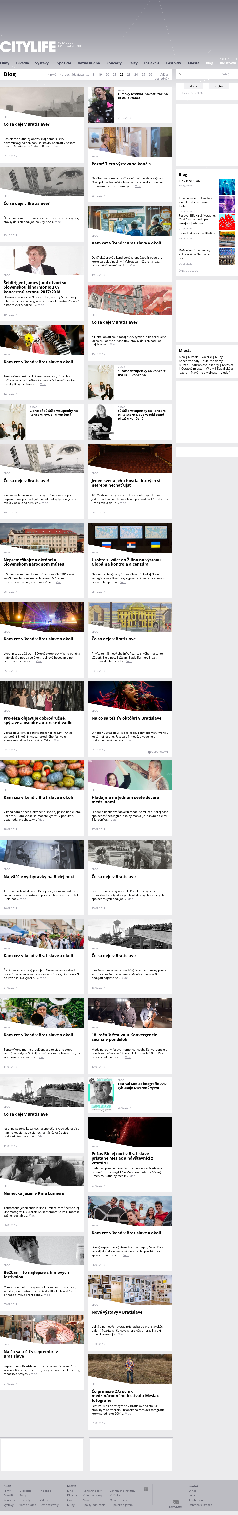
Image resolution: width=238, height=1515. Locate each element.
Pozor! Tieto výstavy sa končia (121, 164)
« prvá (52, 75)
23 (129, 75)
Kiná (182, 357)
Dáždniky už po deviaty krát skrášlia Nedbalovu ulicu (195, 254)
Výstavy (42, 63)
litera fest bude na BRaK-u (197, 233)
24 (136, 75)
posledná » (162, 78)
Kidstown (228, 63)
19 (100, 75)
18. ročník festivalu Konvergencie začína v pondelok (124, 1037)
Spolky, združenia (94, 1505)
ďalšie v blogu (188, 270)
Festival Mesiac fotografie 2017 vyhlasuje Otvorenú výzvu (142, 1085)
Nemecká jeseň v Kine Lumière (34, 1193)
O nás (192, 1490)
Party (133, 63)
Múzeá (183, 365)
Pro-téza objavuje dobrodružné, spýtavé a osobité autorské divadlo (38, 720)
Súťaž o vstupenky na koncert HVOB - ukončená (142, 373)
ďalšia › (165, 75)
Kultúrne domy (213, 361)
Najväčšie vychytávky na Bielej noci (39, 876)
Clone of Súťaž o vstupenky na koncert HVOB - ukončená (54, 412)
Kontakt (194, 1486)
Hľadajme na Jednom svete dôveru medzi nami (125, 800)
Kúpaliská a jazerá (121, 1505)
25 (143, 75)
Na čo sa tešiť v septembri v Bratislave (31, 1354)
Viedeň (225, 372)
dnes (193, 86)
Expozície (63, 63)
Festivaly (173, 63)
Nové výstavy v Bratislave (117, 1312)
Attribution (196, 1500)
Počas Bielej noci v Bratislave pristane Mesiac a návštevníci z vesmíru (122, 1158)
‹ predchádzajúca (72, 75)
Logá (192, 1495)
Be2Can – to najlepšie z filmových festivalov (36, 1275)
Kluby (219, 357)
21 (114, 75)
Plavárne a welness (204, 372)
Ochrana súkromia (200, 1505)
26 (150, 75)
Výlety (210, 369)
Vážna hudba (89, 63)
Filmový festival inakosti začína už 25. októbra (143, 96)
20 (107, 75)
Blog (209, 63)
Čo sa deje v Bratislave (114, 639)
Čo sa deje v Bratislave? (27, 124)
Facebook (146, 1489)
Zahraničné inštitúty (205, 365)
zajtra (219, 86)
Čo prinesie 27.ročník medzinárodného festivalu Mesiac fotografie (125, 1396)
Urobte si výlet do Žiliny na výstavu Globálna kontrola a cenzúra (126, 562)
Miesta (193, 63)
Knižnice (228, 365)
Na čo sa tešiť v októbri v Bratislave (126, 718)
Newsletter (176, 1506)
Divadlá (22, 63)
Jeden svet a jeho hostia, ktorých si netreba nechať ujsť (126, 483)
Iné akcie (151, 63)
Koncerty (114, 63)
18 (93, 75)
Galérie (207, 357)
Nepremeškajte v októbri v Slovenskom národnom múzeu (34, 562)
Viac (55, 146)
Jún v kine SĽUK (189, 181)
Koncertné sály (189, 361)
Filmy (4, 63)
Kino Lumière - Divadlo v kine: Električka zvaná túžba (195, 202)
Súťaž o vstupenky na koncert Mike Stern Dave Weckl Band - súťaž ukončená (142, 414)
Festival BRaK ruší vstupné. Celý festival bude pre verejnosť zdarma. (197, 219)
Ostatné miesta (192, 369)
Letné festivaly (49, 1505)
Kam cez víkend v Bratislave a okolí (126, 243)
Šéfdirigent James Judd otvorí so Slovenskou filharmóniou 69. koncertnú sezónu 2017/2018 (35, 287)
